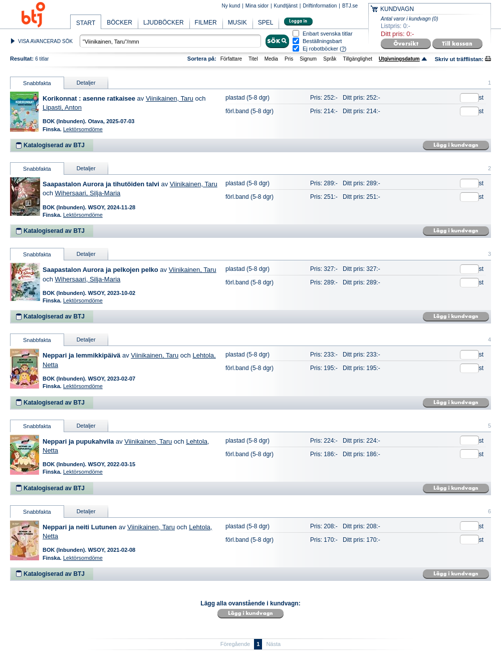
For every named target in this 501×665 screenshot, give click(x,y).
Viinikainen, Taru (169, 98)
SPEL (266, 22)
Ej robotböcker (320, 49)
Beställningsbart (322, 41)
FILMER (206, 22)
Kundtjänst (286, 6)
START (85, 23)
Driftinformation (320, 6)
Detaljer (86, 83)
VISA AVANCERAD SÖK (45, 41)
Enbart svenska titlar (328, 34)
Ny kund (231, 6)
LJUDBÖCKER (163, 22)
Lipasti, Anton (62, 107)
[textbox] (170, 41)
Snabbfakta (37, 83)
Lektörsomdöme (83, 129)
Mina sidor (257, 6)
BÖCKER (119, 22)
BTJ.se (350, 6)
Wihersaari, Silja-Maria (88, 193)
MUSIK (237, 22)
